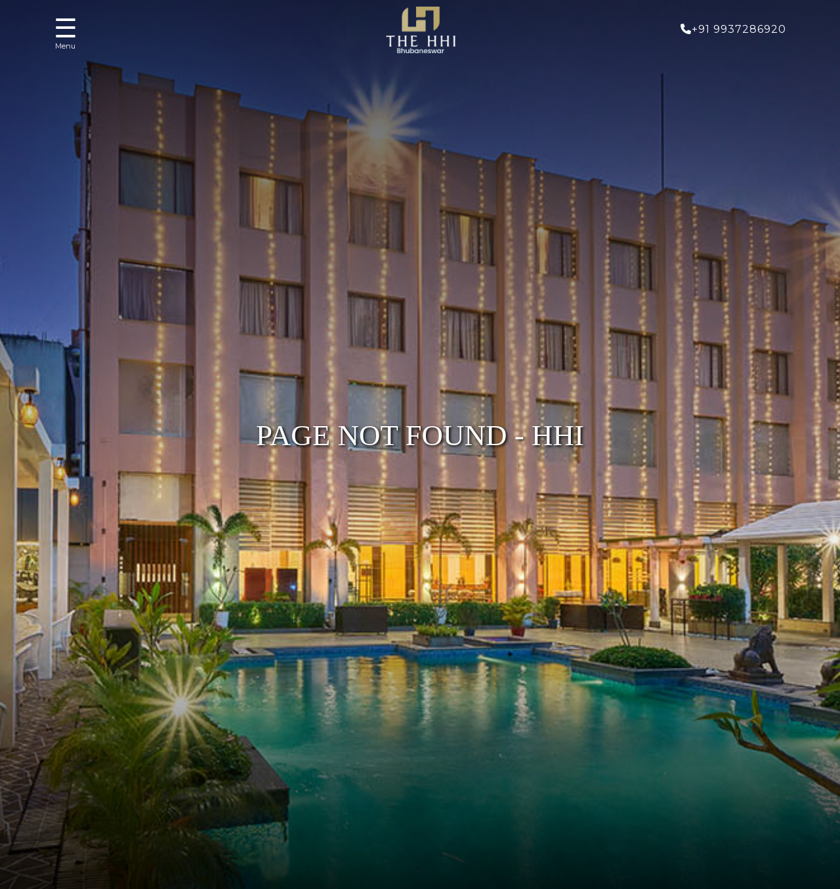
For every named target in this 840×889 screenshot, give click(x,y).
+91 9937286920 (733, 29)
